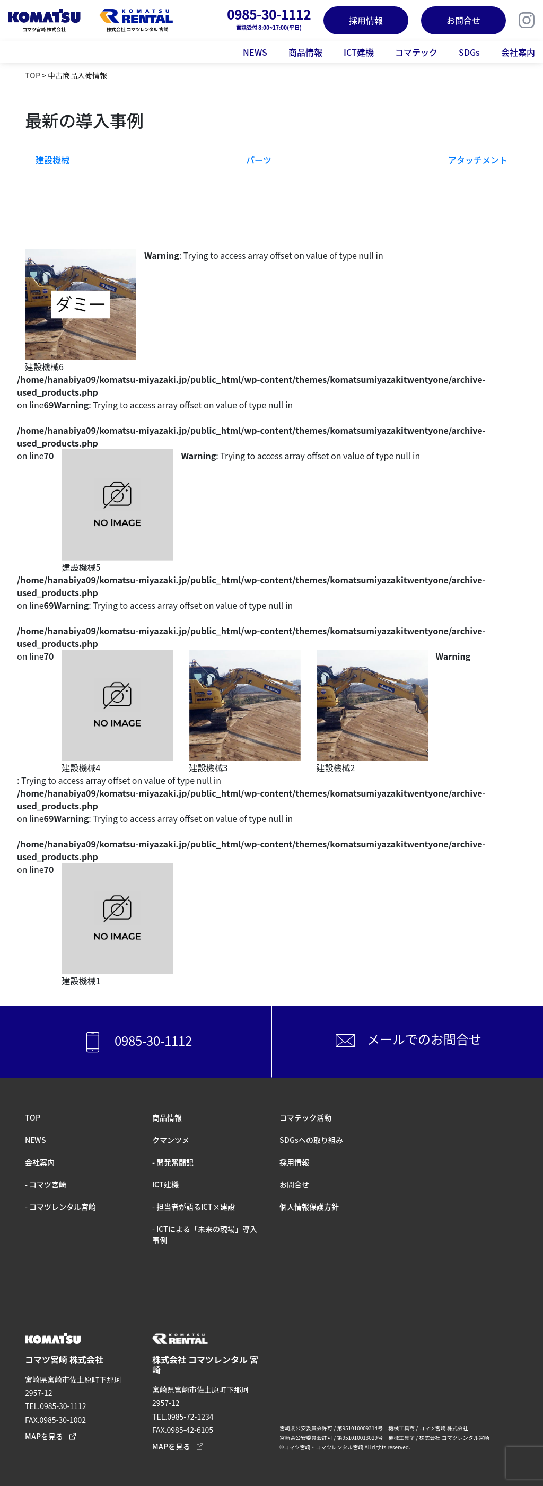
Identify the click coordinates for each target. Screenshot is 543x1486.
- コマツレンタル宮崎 (60, 1206)
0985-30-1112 (136, 1042)
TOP (32, 75)
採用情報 (366, 20)
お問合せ (463, 20)
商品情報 (305, 52)
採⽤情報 (294, 1162)
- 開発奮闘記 (173, 1162)
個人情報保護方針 (309, 1206)
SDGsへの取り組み (311, 1139)
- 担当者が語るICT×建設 (193, 1206)
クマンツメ (170, 1139)
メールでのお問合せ (406, 1040)
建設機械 (52, 159)
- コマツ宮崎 (45, 1184)
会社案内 (518, 52)
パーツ (259, 159)
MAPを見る (44, 1436)
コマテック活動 (305, 1117)
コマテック (416, 52)
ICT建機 (359, 52)
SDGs (469, 52)
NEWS (255, 52)
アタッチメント (477, 159)
